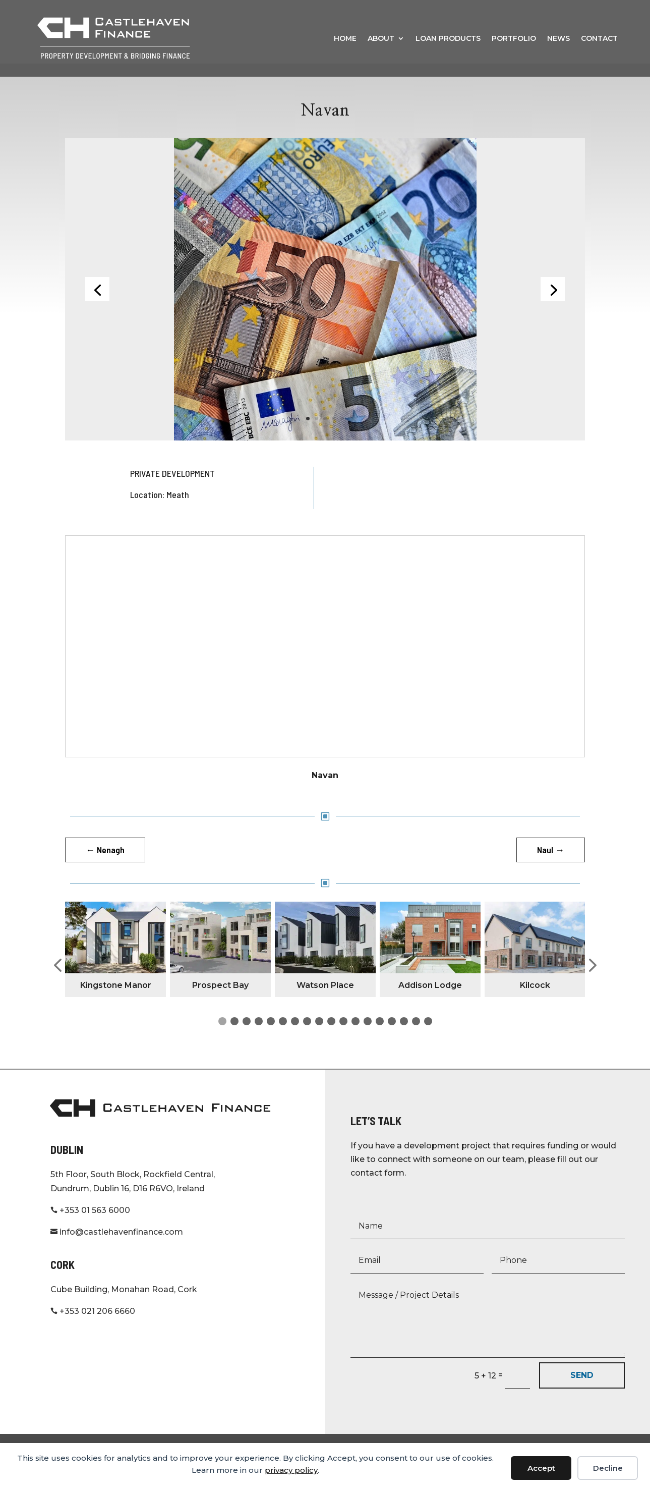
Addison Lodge (430, 998)
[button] (57, 978)
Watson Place (325, 998)
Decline (608, 1468)
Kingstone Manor (115, 998)
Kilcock (535, 998)
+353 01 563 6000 (90, 1223)
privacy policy (291, 1470)
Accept (541, 1468)
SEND (582, 1388)
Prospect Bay (220, 998)
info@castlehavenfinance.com (116, 1245)
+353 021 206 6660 (92, 1324)
